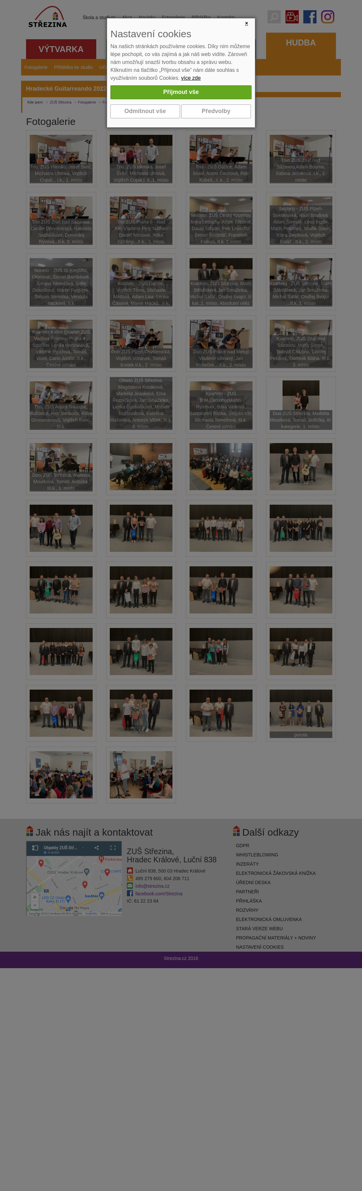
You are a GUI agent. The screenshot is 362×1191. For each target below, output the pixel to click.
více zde (191, 78)
